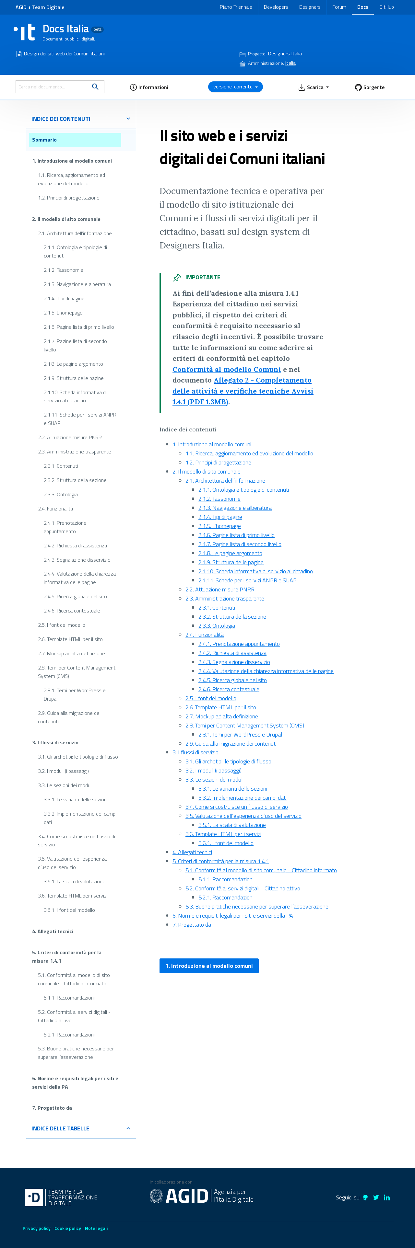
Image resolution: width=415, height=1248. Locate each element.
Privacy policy (37, 1228)
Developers (276, 7)
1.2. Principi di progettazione (69, 197)
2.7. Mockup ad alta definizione (71, 653)
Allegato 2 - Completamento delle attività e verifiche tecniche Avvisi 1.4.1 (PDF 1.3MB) (243, 390)
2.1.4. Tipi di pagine (64, 298)
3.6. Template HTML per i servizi (73, 895)
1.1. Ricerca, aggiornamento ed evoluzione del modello (71, 179)
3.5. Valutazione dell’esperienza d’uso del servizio (72, 863)
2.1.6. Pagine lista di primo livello (79, 327)
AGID (21, 7)
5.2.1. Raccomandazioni (69, 1034)
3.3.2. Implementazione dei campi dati (80, 817)
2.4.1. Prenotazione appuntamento (65, 527)
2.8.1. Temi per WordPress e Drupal (75, 694)
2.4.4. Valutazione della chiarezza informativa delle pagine (80, 578)
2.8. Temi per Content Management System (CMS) (76, 672)
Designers (310, 7)
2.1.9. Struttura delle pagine (74, 378)
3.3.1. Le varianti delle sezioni (76, 799)
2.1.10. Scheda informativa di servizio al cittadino (75, 396)
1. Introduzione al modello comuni (72, 161)
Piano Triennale (236, 7)
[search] (95, 87)
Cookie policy (67, 1228)
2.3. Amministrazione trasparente (74, 451)
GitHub (386, 7)
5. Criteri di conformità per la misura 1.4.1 (66, 956)
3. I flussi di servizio (55, 742)
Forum (339, 7)
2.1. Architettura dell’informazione (75, 233)
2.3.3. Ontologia (61, 494)
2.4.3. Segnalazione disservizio (77, 559)
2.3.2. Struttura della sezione (75, 480)
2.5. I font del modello (61, 625)
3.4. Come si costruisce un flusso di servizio (76, 840)
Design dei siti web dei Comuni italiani (64, 53)
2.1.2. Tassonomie (63, 270)
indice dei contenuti (81, 118)
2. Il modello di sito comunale (66, 219)
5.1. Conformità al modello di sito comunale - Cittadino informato (74, 979)
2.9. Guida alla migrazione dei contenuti (69, 717)
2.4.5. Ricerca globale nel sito (75, 596)
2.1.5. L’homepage (63, 312)
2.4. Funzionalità (55, 508)
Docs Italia (73, 28)
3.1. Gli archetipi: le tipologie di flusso (78, 757)
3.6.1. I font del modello (69, 910)
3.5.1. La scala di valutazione (74, 881)
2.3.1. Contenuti (61, 466)
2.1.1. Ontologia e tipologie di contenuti (75, 251)
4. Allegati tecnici (52, 931)
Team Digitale (48, 7)
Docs (362, 7)
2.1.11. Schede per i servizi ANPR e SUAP (80, 419)
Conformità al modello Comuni (226, 369)
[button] (149, 87)
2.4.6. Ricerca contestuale (72, 610)
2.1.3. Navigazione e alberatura (77, 284)
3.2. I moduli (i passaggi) (63, 771)
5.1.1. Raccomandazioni (69, 998)
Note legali (96, 1228)
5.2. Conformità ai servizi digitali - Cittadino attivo (74, 1016)
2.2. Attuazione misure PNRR (70, 437)
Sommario (44, 139)
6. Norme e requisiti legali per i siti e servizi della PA (75, 1082)
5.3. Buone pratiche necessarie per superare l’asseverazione (76, 1053)
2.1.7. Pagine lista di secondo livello (75, 345)
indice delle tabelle (81, 1128)
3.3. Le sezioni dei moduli (65, 785)
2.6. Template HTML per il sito (70, 639)
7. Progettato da (52, 1108)
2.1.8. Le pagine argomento (73, 363)
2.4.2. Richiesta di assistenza (75, 545)
